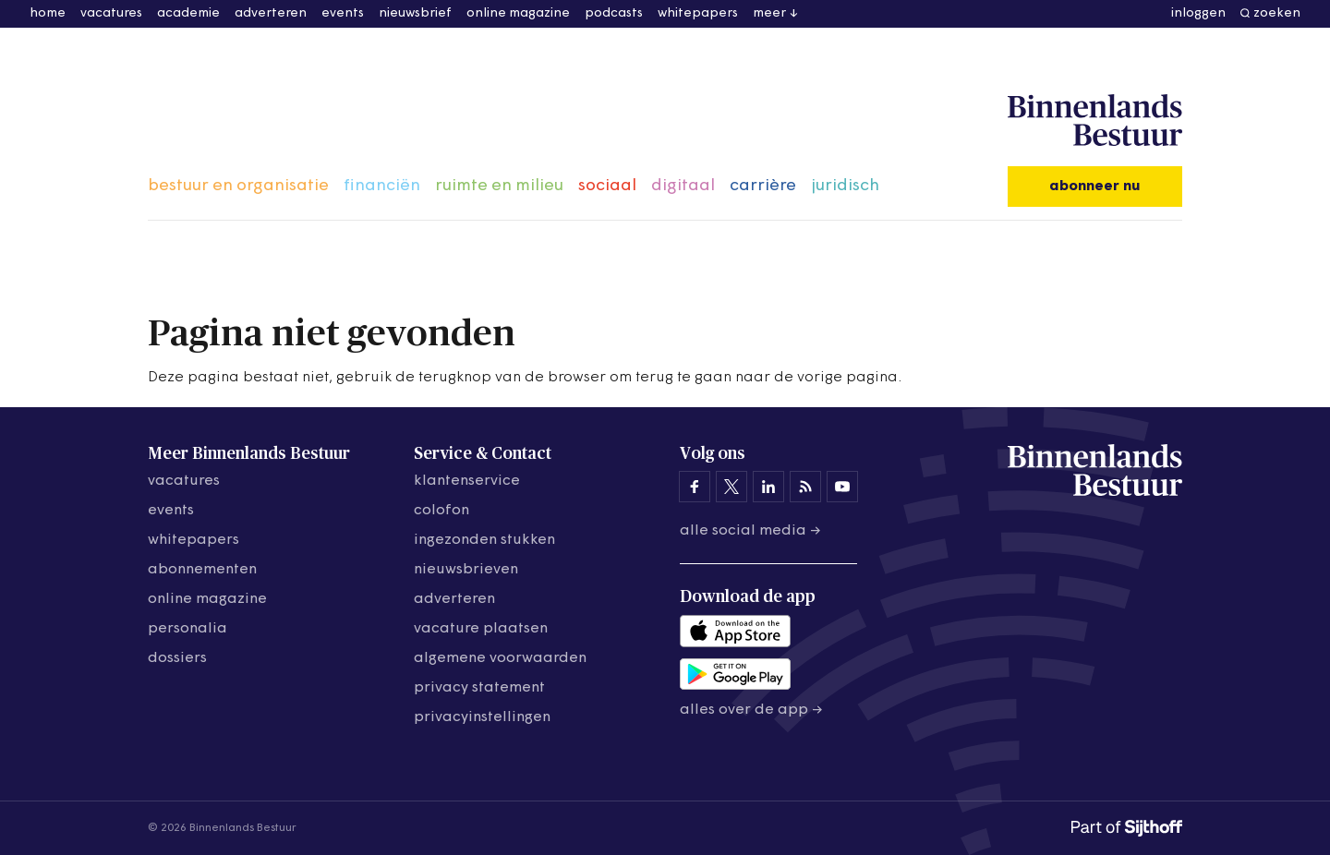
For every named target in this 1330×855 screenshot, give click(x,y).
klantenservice (467, 481)
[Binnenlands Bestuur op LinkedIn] (768, 486)
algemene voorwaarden (500, 658)
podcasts (614, 13)
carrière (763, 186)
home (48, 13)
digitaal (683, 186)
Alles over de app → (751, 710)
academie (188, 13)
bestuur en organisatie (238, 186)
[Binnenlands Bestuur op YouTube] (842, 486)
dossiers (177, 658)
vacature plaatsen (481, 628)
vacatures (111, 13)
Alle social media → (750, 531)
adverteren (271, 13)
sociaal (607, 186)
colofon (441, 510)
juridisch (845, 186)
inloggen (1198, 13)
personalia (187, 628)
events (342, 13)
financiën (382, 186)
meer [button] (769, 13)
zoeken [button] (1276, 13)
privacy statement (479, 687)
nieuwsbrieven (466, 569)
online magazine (518, 13)
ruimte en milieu (499, 186)
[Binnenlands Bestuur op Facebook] (694, 486)
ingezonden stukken (484, 540)
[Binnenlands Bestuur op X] (731, 486)
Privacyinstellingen (482, 717)
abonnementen (202, 569)
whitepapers (698, 13)
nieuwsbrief (415, 13)
